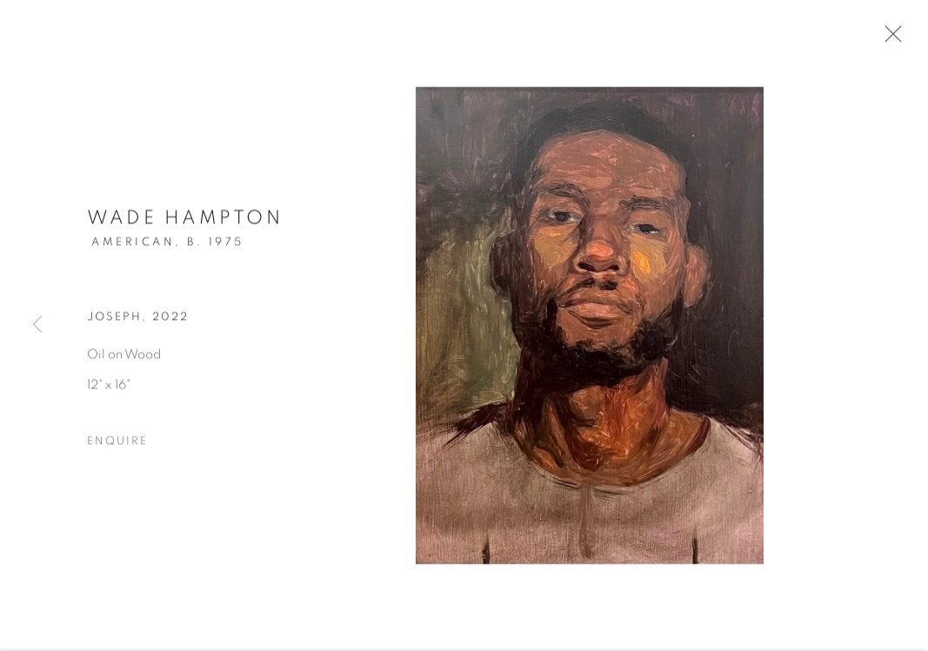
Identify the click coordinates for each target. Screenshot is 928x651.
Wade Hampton (185, 219)
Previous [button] (37, 325)
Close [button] (889, 39)
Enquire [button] (117, 442)
